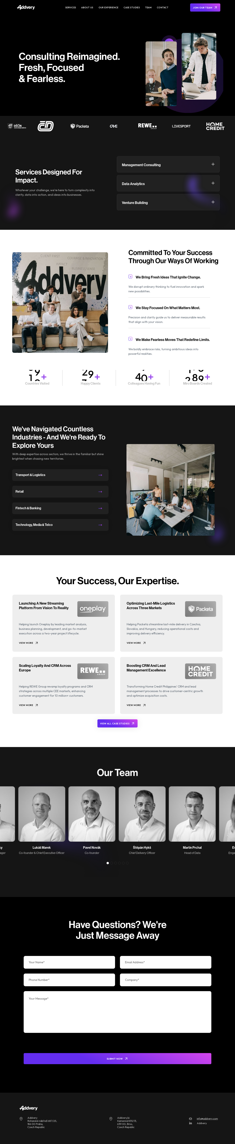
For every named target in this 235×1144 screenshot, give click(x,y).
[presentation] (48, 1044)
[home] (37, 7)
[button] (107, 863)
